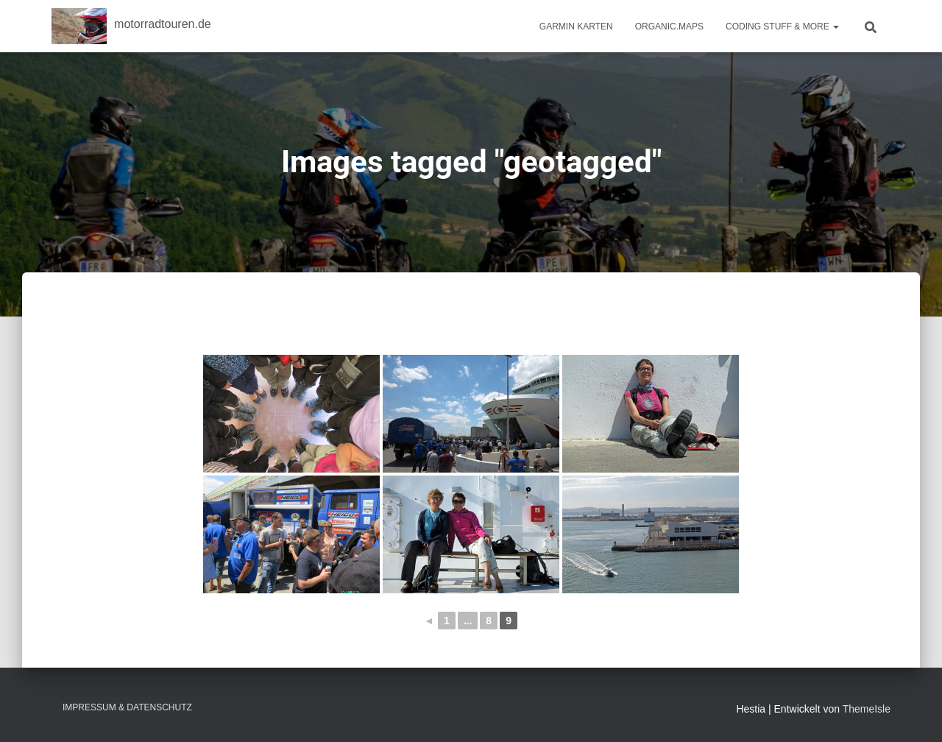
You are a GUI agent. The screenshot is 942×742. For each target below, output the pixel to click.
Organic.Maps (669, 26)
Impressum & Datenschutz (127, 707)
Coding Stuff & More (782, 26)
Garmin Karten (576, 26)
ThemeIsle (866, 709)
